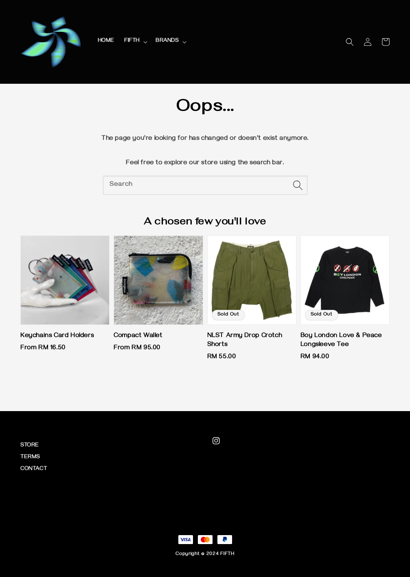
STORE (29, 445)
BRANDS (167, 41)
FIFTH (132, 41)
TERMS (30, 457)
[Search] (298, 185)
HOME (106, 41)
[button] (350, 42)
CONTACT (33, 469)
